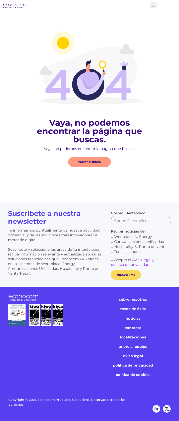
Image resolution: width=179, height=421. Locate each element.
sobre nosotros (133, 299)
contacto (133, 328)
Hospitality (123, 247)
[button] (153, 5)
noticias (133, 318)
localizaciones (133, 337)
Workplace (124, 237)
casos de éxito (133, 309)
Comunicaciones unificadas (139, 242)
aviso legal (133, 356)
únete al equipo (133, 346)
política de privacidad (133, 365)
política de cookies (133, 375)
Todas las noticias (130, 251)
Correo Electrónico (128, 213)
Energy (145, 237)
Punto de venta (153, 247)
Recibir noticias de (128, 231)
